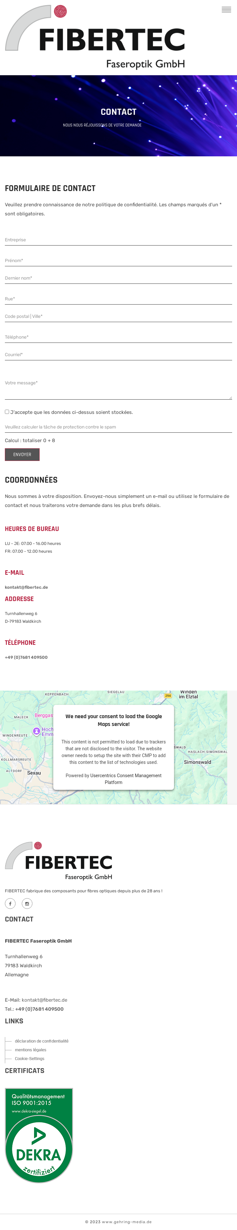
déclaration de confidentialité (42, 1041)
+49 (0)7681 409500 (26, 657)
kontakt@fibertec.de (26, 587)
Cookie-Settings (29, 1059)
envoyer (22, 455)
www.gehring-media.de (127, 1222)
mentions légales (30, 1050)
